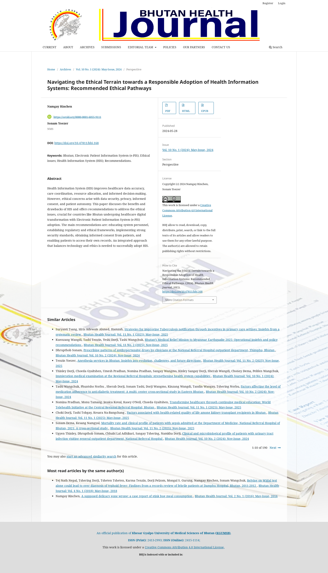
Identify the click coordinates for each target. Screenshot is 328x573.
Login (281, 3)
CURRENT (49, 47)
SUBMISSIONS (111, 47)
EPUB (204, 111)
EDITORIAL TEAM (141, 47)
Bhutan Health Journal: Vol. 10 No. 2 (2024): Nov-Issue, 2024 (98, 355)
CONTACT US (221, 47)
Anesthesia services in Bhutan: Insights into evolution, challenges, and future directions (139, 361)
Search (275, 47)
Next (273, 448)
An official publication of (157, 533)
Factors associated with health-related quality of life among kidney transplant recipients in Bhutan (196, 413)
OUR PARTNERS (194, 47)
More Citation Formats (179, 300)
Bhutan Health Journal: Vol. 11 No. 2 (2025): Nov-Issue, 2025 (126, 345)
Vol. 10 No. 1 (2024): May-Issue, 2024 (99, 69)
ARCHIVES (87, 47)
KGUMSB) (224, 533)
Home (51, 69)
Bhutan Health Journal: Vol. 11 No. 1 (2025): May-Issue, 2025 (125, 334)
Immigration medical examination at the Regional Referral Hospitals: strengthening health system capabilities (133, 376)
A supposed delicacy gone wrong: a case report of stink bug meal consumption (137, 496)
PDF (167, 111)
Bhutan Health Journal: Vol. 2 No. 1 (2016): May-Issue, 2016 (236, 496)
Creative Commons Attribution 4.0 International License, (185, 547)
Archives (65, 69)
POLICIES (169, 47)
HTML (186, 111)
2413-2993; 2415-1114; (164, 540)
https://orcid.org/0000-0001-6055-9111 (77, 117)
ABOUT (68, 47)
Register (268, 3)
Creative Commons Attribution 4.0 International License (187, 210)
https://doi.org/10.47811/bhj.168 (76, 143)
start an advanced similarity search (91, 456)
